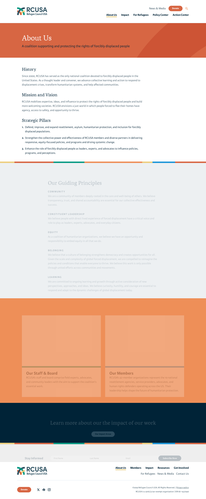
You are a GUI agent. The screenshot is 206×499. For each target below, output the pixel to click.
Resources (164, 467)
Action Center (181, 14)
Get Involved (181, 467)
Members (135, 467)
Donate (175, 8)
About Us (111, 14)
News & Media (157, 8)
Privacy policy (183, 487)
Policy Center (160, 14)
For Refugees (140, 14)
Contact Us (182, 473)
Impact (125, 14)
